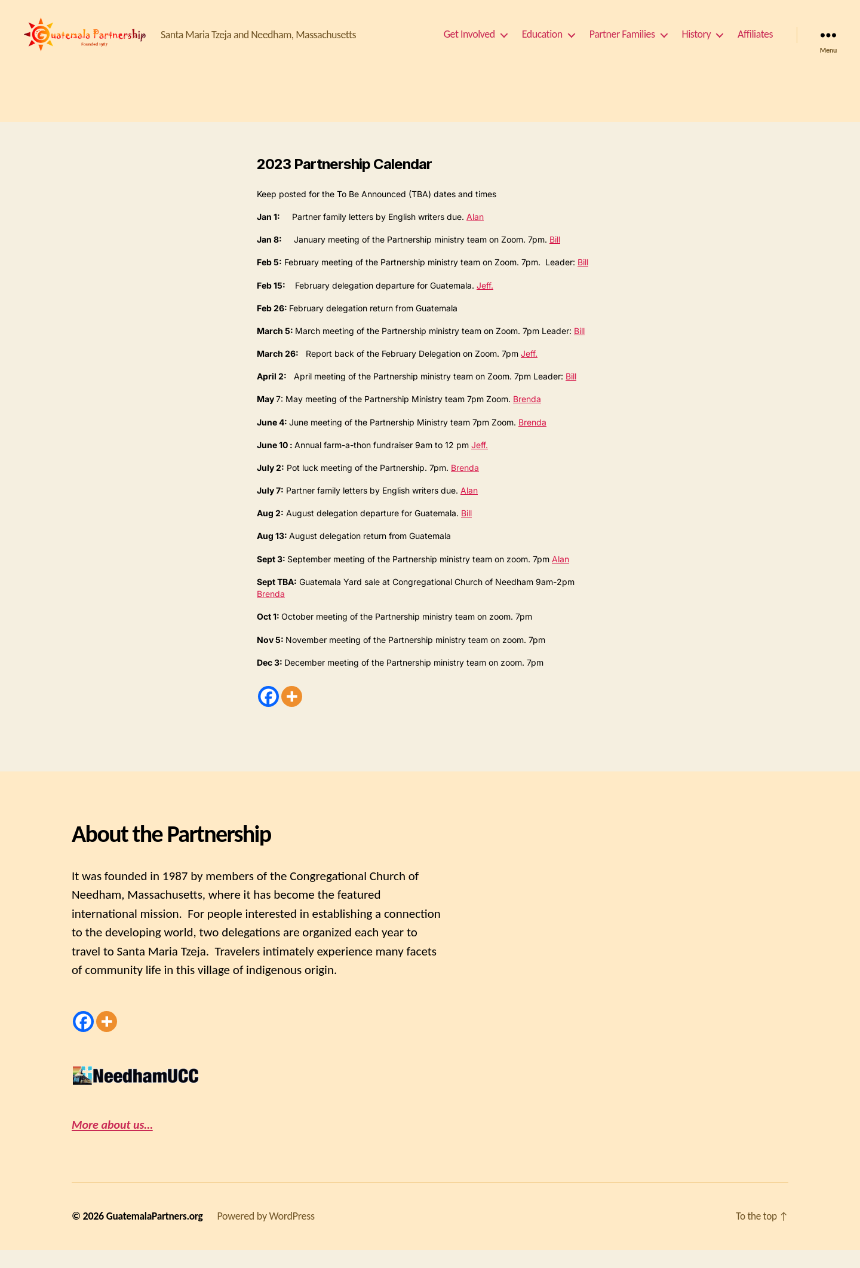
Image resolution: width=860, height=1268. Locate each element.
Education (542, 43)
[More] (291, 714)
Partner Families (622, 43)
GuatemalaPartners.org (156, 1234)
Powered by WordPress (269, 1234)
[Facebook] (268, 714)
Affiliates (755, 43)
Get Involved (469, 43)
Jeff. (485, 303)
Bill (554, 257)
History (696, 43)
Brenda (527, 417)
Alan (475, 234)
